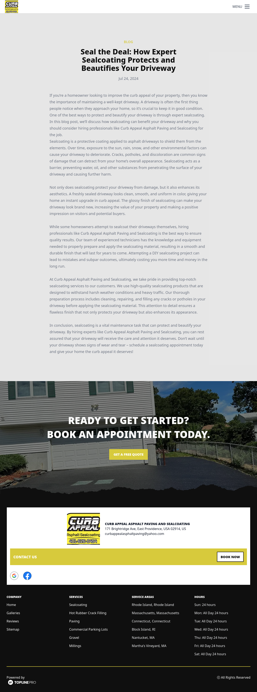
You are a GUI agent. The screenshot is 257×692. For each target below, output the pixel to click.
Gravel (74, 636)
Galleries (13, 612)
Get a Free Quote (128, 454)
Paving (74, 620)
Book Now (228, 556)
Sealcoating (78, 603)
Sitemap (13, 628)
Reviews (13, 620)
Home (11, 603)
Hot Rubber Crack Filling (88, 612)
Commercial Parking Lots (88, 628)
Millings (75, 645)
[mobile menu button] (247, 6)
